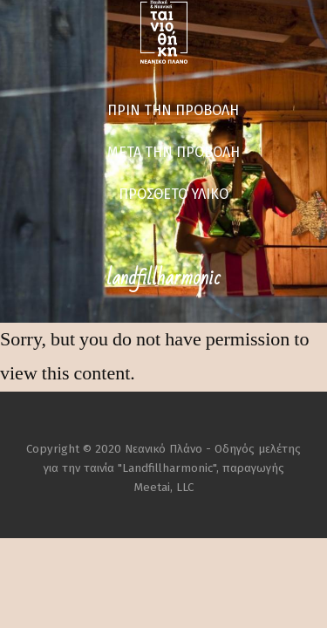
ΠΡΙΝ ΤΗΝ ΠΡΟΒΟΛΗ (173, 110)
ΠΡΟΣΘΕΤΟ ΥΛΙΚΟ (173, 194)
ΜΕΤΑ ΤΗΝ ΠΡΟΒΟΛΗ (173, 152)
